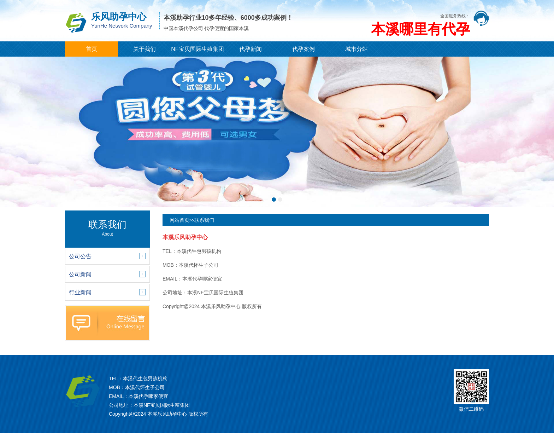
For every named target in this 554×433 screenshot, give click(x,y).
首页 (91, 49)
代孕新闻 (250, 49)
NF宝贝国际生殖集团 (197, 49)
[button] (274, 199)
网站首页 (179, 220)
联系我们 (204, 220)
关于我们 (144, 49)
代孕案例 (303, 49)
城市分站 (356, 49)
